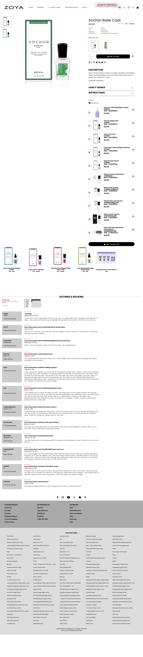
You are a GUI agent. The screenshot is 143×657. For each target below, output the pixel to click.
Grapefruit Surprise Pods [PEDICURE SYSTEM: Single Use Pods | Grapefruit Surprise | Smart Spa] (120, 589)
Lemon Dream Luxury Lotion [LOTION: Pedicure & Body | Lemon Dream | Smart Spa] (68, 633)
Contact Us (8, 530)
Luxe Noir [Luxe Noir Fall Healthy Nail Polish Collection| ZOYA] (62, 586)
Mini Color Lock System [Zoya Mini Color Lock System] (67, 583)
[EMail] (102, 84)
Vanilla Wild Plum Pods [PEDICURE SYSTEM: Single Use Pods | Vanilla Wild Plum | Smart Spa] (14, 589)
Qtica (71, 538)
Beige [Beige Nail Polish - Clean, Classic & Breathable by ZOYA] (87, 598)
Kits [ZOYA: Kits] (61, 561)
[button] (14, 7)
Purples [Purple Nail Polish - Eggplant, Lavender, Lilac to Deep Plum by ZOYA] (88, 577)
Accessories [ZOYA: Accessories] (37, 561)
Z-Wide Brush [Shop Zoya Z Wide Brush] (37, 602)
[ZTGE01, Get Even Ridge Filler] (110, 148)
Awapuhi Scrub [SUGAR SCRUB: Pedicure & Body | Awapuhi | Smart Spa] (11, 620)
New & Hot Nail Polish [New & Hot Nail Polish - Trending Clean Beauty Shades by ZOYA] (66, 564)
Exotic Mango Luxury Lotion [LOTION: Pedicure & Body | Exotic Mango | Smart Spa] (68, 630)
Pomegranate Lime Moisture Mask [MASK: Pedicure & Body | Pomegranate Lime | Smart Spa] (17, 627)
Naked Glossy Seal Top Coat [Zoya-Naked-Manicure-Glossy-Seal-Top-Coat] (121, 639)
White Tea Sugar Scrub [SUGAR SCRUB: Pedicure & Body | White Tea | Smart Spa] (119, 614)
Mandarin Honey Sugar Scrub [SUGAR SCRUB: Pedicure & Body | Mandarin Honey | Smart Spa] (95, 611)
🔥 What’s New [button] (54, 7)
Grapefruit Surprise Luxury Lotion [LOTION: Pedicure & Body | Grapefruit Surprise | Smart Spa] (43, 633)
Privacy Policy (9, 544)
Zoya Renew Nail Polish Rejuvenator (85, 291)
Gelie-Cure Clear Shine (14, 623)
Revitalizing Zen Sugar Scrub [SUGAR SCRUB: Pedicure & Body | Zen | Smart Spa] (42, 620)
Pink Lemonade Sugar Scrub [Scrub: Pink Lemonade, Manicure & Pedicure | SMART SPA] (94, 570)
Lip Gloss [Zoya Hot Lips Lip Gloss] (89, 574)
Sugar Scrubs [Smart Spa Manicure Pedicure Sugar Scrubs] (37, 611)
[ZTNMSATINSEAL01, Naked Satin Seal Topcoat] (110, 228)
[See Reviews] (126, 46)
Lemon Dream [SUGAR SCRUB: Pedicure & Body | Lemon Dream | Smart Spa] (90, 614)
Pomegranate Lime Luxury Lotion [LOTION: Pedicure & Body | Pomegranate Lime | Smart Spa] (123, 630)
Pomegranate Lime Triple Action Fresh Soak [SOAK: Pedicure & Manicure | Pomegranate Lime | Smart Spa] (97, 605)
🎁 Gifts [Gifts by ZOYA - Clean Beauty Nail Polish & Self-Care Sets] (9, 586)
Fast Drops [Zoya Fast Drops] (36, 577)
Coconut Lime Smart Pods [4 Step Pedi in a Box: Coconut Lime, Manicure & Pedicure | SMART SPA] (15, 570)
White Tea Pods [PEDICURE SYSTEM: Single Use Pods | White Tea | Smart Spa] (11, 592)
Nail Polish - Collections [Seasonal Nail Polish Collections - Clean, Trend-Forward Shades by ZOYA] (14, 577)
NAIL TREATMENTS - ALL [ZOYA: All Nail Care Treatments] (67, 608)
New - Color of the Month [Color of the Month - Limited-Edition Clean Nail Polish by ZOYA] (93, 567)
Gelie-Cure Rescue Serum (120, 592)
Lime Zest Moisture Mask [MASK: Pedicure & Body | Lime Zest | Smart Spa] (93, 623)
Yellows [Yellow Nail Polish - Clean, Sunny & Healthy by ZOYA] (88, 583)
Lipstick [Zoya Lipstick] (62, 570)
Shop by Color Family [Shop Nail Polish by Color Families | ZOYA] (40, 580)
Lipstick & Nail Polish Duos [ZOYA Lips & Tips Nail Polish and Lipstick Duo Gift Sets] (15, 564)
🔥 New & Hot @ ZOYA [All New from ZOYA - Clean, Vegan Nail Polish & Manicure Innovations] (13, 602)
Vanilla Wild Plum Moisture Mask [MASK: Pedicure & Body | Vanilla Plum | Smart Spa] (70, 623)
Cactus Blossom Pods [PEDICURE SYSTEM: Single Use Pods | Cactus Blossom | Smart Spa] (66, 595)
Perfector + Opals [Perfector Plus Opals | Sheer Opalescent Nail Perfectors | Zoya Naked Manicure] (91, 627)
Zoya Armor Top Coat (36, 292)
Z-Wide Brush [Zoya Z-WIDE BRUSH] (11, 645)
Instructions (111, 115)
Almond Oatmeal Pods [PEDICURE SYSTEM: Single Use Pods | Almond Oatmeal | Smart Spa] (93, 586)
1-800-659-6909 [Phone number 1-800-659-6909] (42, 541)
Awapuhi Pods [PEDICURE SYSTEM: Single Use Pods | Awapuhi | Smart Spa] (90, 595)
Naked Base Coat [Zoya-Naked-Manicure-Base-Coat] (91, 636)
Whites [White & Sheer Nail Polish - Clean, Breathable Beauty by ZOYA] (9, 598)
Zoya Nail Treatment (96, 103)
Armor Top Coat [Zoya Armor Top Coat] (65, 577)
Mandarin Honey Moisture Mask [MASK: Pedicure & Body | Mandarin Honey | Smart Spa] (122, 623)
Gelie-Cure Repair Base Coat (121, 602)
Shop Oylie (63, 602)
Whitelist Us (41, 535)
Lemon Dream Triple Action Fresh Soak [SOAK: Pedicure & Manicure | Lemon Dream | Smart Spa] (44, 608)
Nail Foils (36, 642)
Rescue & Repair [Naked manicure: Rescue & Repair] (91, 558)
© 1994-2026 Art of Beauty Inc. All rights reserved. (71, 651)
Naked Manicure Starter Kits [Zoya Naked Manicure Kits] (121, 642)
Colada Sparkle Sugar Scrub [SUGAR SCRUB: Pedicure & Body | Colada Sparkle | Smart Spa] (121, 608)
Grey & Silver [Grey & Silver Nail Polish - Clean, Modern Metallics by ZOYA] (116, 595)
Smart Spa (73, 541)
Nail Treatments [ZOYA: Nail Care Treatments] (65, 639)
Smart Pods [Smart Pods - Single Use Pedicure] (63, 642)
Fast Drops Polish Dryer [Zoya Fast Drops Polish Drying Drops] (120, 574)
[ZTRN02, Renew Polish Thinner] (110, 188)
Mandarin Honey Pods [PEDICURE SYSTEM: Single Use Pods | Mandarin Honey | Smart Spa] (93, 589)
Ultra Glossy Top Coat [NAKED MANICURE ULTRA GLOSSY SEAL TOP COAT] (40, 639)
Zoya (71, 530)
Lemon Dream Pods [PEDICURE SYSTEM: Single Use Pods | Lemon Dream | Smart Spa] (39, 589)
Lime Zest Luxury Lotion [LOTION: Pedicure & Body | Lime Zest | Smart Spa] (93, 630)
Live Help (7, 532)
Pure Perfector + (117, 627)
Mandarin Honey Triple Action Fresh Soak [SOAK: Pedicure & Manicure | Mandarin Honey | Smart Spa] (124, 605)
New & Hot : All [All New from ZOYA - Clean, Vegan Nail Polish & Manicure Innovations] (37, 564)
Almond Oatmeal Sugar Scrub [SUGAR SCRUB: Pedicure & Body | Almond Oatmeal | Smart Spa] (42, 617)
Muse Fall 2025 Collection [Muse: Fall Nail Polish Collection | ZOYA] (41, 567)
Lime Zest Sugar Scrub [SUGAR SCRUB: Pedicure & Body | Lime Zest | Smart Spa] (13, 614)
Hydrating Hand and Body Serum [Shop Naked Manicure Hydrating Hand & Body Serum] (70, 617)
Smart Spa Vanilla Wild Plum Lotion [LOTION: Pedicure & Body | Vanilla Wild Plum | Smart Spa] (18, 633)
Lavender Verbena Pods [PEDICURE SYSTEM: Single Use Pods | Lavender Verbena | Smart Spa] (40, 595)
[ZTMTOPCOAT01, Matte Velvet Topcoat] (110, 241)
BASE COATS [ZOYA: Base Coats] (37, 558)
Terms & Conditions (11, 541)
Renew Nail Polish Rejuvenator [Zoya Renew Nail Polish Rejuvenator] (95, 580)
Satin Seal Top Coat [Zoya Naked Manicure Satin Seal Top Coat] (13, 642)
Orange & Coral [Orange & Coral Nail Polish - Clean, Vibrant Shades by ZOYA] (117, 598)
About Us (40, 530)
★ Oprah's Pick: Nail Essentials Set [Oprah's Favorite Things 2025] (70, 620)
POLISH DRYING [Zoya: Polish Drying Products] (64, 558)
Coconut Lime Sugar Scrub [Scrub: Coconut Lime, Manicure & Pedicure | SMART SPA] (121, 567)
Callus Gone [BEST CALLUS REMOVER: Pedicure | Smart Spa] (63, 645)
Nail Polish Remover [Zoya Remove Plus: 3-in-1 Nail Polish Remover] (13, 639)
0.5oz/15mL (98, 52)
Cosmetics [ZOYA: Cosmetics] (89, 642)
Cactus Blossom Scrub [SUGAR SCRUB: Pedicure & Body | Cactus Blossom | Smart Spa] (119, 617)
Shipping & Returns (10, 538)
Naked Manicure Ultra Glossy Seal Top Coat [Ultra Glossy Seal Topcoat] (97, 620)
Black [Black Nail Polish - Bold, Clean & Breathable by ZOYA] (35, 583)
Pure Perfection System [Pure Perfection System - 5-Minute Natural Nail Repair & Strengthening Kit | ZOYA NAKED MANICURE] (14, 630)
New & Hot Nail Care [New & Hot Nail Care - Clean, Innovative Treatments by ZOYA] (92, 564)
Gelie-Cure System (76, 535)
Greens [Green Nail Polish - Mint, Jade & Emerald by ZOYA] (115, 580)
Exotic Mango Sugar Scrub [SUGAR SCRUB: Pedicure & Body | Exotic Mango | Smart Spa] (41, 614)
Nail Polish (36, 630)
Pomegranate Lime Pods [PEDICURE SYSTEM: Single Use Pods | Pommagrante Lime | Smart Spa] (40, 592)
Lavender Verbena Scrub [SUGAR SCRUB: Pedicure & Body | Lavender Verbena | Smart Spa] (93, 617)
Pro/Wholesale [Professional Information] (71, 7)
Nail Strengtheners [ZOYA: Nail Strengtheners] (118, 558)
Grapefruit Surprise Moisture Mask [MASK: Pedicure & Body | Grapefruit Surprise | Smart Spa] (43, 627)
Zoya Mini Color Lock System (106, 292)
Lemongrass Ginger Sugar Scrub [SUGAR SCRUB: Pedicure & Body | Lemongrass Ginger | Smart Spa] (17, 611)
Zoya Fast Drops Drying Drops (11, 291)
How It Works (111, 110)
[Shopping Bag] (138, 7)
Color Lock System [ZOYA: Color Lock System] (12, 561)
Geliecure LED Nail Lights (40, 636)
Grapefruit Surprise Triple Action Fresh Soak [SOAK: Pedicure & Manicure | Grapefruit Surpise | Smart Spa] (18, 608)
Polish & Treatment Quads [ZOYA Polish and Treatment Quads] (94, 561)
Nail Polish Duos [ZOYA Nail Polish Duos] (118, 561)
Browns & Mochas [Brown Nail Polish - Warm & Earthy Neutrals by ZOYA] (12, 583)
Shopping (40, 538)
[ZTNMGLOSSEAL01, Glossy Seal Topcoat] (110, 214)
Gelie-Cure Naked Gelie (14, 617)
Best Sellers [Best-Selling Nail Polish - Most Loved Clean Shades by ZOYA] (10, 580)
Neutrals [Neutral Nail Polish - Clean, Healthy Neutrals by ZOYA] (36, 570)
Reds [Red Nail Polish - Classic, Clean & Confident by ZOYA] (8, 574)
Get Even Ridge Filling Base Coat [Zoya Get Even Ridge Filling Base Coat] (69, 580)
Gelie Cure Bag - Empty (67, 636)
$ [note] (106, 135)
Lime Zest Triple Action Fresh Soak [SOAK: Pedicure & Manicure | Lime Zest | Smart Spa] (70, 605)
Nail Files (115, 636)
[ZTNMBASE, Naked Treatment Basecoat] (110, 201)
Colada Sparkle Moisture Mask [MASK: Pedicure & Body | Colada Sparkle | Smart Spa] (42, 623)
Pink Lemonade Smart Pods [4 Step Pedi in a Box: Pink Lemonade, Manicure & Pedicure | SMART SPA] (68, 567)
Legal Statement (42, 532)
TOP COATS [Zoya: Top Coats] (10, 558)
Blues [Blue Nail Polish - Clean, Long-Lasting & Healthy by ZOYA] (114, 577)
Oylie (71, 544)
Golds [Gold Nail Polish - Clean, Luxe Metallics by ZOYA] (114, 583)
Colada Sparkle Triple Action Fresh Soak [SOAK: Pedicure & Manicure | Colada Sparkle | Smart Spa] (97, 608)
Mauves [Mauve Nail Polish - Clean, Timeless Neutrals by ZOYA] (62, 598)
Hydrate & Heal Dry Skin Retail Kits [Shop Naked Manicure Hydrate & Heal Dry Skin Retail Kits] (96, 592)
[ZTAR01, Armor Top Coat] (110, 161)
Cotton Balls (116, 633)
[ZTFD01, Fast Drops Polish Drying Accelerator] (110, 174)
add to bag (107, 79)
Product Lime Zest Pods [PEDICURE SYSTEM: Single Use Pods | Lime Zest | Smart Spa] (67, 592)
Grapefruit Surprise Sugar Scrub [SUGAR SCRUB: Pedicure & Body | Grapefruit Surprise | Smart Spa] (69, 614)
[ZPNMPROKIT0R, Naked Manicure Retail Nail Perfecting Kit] (110, 254)
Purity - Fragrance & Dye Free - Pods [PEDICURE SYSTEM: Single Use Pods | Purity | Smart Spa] (44, 586)
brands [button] (40, 7)
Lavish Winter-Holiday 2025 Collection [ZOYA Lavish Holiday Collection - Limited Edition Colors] (18, 567)
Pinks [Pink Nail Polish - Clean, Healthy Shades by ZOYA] (114, 570)
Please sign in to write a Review (10, 324)
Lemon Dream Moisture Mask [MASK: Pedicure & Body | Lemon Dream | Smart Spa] (69, 627)
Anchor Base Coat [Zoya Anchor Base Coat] (38, 574)
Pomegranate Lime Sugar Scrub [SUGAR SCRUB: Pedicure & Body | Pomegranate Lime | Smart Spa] (122, 611)
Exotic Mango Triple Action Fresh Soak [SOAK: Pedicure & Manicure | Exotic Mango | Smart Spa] (44, 605)
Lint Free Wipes (90, 639)
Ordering (7, 535)
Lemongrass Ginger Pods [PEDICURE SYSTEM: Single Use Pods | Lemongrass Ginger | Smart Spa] (120, 586)
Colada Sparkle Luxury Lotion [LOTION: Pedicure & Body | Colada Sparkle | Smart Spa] (95, 633)
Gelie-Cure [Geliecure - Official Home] (89, 645)
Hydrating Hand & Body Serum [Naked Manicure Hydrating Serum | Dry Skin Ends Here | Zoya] (122, 620)
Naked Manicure (75, 532)
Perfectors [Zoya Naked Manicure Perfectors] (10, 636)
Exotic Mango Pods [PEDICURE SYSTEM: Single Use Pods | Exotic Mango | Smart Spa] (65, 589)
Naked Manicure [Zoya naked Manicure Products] (38, 645)
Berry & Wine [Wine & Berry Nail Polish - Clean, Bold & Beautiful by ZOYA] (37, 598)
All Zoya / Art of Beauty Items (122, 645)
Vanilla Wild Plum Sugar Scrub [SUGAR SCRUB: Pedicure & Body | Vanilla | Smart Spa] (69, 611)
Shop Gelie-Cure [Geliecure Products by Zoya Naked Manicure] (12, 595)
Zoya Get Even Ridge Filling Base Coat (60, 291)
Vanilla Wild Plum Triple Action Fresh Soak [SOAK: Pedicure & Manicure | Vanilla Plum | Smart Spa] (18, 605)
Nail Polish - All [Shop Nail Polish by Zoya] (64, 574)
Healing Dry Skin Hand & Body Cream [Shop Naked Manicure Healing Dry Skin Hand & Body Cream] (97, 602)
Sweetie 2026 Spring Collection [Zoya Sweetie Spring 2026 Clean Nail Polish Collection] (122, 564)
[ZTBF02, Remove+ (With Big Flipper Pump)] (110, 134)
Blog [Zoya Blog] (85, 7)
